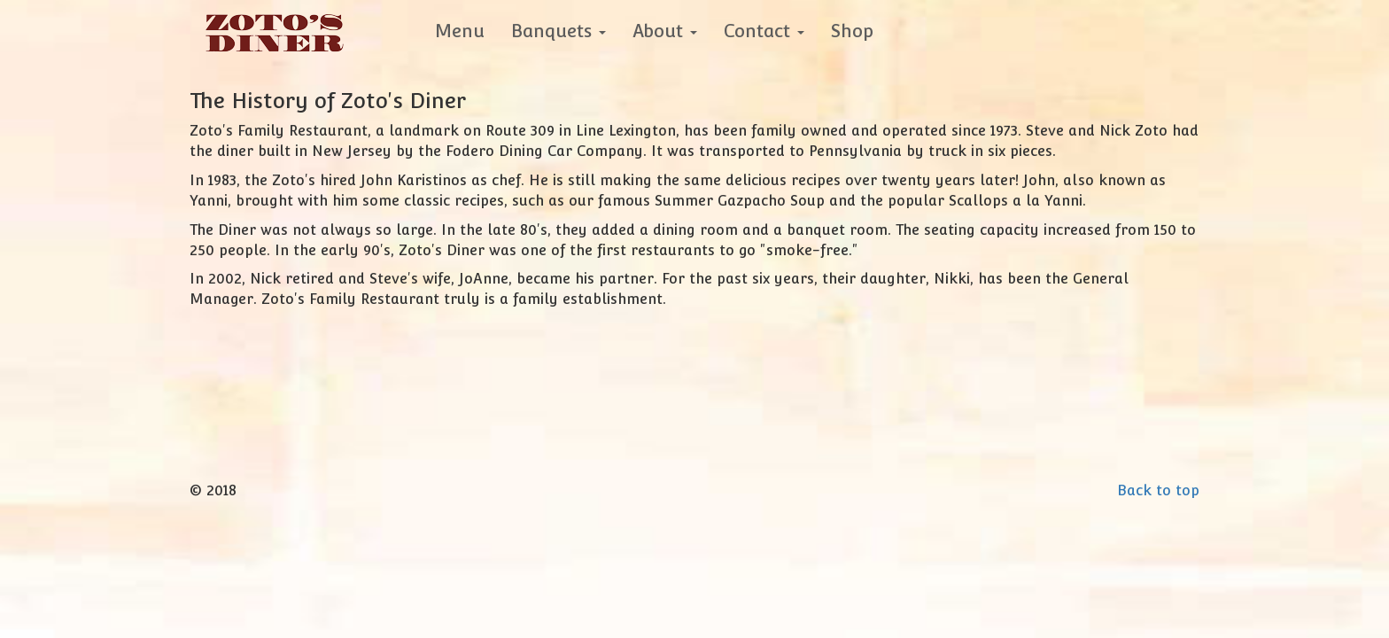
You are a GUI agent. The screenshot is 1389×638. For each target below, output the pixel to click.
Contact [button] (764, 31)
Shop (852, 31)
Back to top (1158, 490)
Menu (460, 31)
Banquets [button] (558, 31)
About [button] (664, 31)
